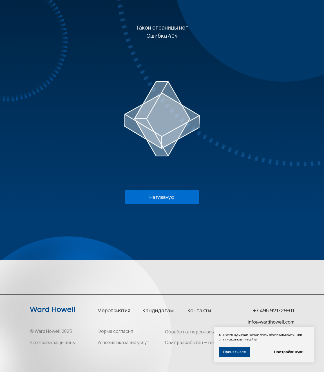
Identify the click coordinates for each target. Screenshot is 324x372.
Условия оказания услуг (123, 342)
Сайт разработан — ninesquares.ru (202, 342)
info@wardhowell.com (271, 322)
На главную (162, 197)
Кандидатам (158, 310)
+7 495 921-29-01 (273, 310)
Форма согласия (115, 331)
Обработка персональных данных (201, 332)
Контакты (199, 310)
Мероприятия (113, 310)
